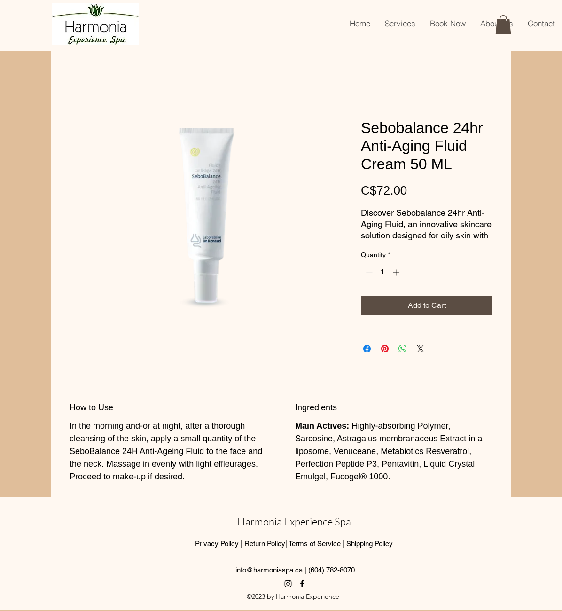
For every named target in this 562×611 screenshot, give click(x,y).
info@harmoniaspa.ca (269, 570)
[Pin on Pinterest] (384, 348)
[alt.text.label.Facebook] (302, 583)
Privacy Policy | (218, 544)
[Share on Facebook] (367, 348)
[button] (503, 24)
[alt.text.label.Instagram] (288, 583)
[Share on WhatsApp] (402, 348)
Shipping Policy (370, 544)
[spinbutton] (382, 272)
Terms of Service (315, 544)
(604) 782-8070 (330, 570)
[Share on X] (420, 348)
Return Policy (264, 544)
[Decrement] (368, 272)
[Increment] (397, 272)
